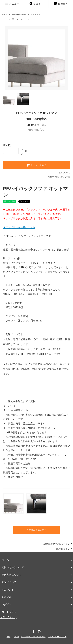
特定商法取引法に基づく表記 (33, 637)
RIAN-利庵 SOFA (19, 14)
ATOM (16, 637)
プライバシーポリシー (57, 637)
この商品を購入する (36, 530)
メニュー (12, 4)
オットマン (35, 14)
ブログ (35, 4)
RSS (9, 637)
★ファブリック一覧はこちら (19, 227)
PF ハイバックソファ (21, 19)
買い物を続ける (64, 549)
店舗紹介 (61, 4)
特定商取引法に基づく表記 (59, 177)
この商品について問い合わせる (58, 544)
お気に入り (36, 129)
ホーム (4, 14)
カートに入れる (36, 165)
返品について (64, 173)
